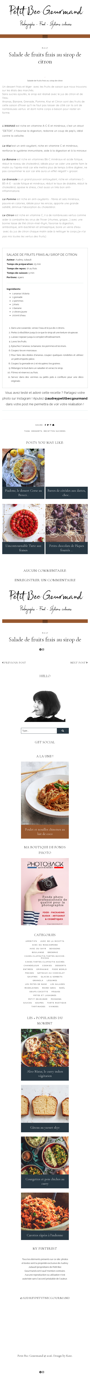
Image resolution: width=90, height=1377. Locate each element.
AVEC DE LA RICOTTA (52, 949)
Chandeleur (31, 973)
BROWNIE (53, 960)
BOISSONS (55, 957)
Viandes (54, 1014)
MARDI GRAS (49, 996)
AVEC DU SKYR (38, 957)
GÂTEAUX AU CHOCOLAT (51, 981)
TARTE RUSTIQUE (56, 1011)
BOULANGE (38, 960)
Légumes (52, 988)
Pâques (56, 1000)
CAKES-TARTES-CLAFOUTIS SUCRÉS (45, 970)
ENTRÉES (28, 977)
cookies (47, 973)
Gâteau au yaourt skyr (45, 1135)
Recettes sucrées (55, 431)
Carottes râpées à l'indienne (45, 1243)
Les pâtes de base (36, 992)
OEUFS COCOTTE (39, 1000)
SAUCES (27, 1011)
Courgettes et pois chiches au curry (45, 1189)
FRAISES (29, 981)
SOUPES (39, 1011)
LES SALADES (57, 992)
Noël (62, 996)
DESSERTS (36, 431)
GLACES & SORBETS (52, 985)
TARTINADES (38, 1014)
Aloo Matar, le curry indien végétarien (45, 1081)
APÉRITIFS (31, 949)
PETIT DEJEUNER (37, 1007)
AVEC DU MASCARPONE (45, 953)
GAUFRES (32, 985)
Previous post (14, 670)
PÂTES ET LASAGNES (44, 1003)
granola (38, 988)
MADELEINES (32, 996)
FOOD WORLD (59, 977)
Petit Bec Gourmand (30, 1363)
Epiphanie (43, 977)
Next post (79, 670)
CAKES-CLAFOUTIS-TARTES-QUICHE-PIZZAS (45, 965)
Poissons (56, 1007)
